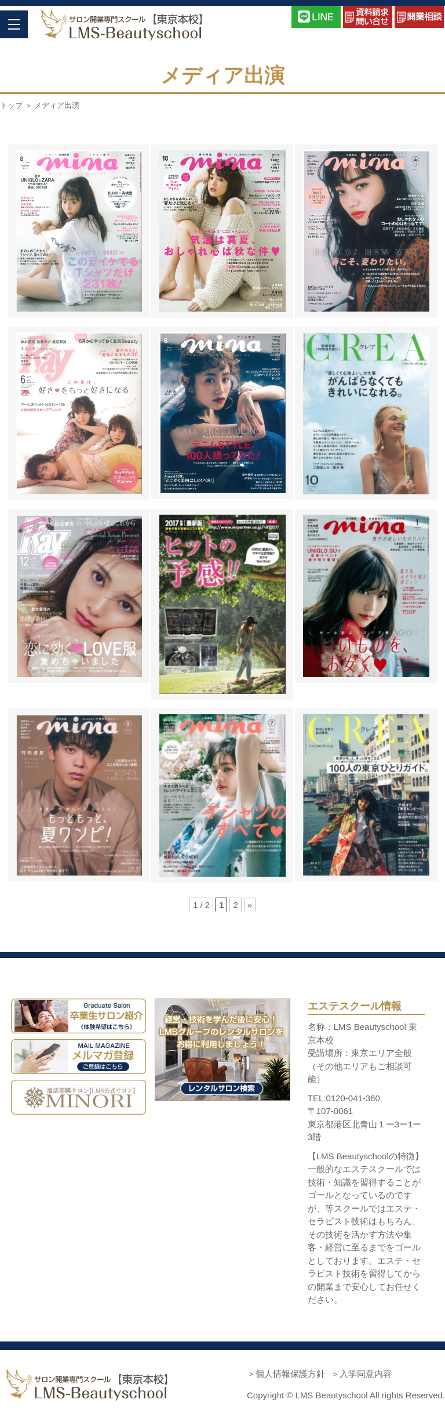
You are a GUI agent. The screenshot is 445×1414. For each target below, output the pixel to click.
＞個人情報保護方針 (286, 1374)
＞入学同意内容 (361, 1374)
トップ (11, 105)
